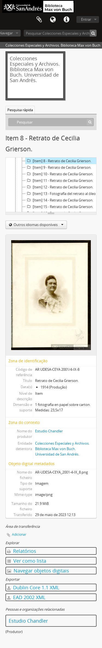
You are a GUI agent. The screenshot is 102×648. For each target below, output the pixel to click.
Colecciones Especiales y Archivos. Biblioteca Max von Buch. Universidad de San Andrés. (62, 449)
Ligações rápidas (66, 19)
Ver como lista (26, 560)
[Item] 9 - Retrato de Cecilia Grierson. (58, 167)
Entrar (86, 19)
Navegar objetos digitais (38, 570)
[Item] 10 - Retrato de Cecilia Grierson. (59, 174)
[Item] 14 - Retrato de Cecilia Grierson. (59, 200)
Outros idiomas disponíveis (38, 224)
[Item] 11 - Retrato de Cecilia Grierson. (59, 180)
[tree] (51, 185)
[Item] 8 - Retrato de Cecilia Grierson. (58, 161)
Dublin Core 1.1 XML (33, 587)
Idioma (53, 19)
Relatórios (21, 551)
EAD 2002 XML (26, 597)
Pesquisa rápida (20, 109)
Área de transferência (39, 19)
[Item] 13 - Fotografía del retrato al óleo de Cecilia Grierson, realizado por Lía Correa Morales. (63, 193)
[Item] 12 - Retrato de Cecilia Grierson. (59, 187)
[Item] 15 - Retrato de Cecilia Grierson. (59, 206)
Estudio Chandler (49, 431)
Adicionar (19, 534)
